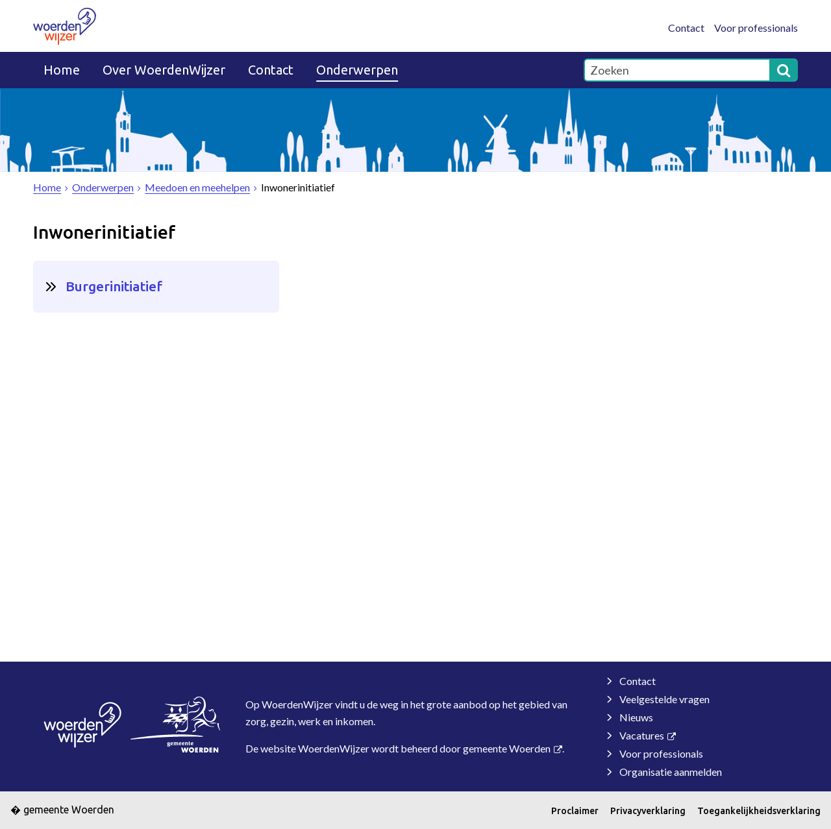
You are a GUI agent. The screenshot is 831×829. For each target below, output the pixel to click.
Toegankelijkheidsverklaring (759, 811)
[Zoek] (783, 70)
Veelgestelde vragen (664, 699)
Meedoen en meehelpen (197, 187)
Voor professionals (756, 27)
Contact (686, 27)
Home (61, 69)
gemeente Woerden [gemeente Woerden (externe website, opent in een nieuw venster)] (507, 748)
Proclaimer (575, 811)
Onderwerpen (357, 69)
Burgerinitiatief (114, 286)
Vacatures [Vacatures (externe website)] (641, 735)
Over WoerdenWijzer (164, 69)
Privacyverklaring (648, 811)
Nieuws (636, 717)
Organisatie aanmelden (670, 771)
